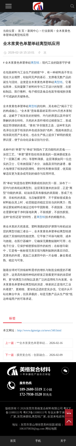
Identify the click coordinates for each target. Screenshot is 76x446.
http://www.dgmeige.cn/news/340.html (39, 330)
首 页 (21, 30)
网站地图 (51, 428)
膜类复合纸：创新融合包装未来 (33, 354)
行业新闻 (47, 30)
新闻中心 (33, 30)
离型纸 (35, 62)
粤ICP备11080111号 (35, 412)
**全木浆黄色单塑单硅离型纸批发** (33, 343)
